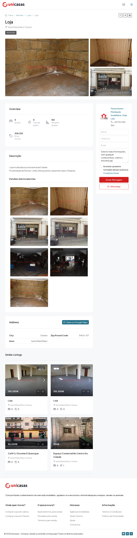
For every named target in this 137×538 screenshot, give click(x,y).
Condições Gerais (111, 173)
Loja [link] (10, 400)
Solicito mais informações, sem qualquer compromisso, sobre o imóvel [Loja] (114, 156)
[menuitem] (131, 4)
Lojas (29, 15)
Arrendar (19, 15)
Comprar (40, 368)
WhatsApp (114, 186)
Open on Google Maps (75, 322)
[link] (26, 380)
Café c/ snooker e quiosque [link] (23, 453)
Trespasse (40, 421)
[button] (121, 15)
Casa (10, 15)
